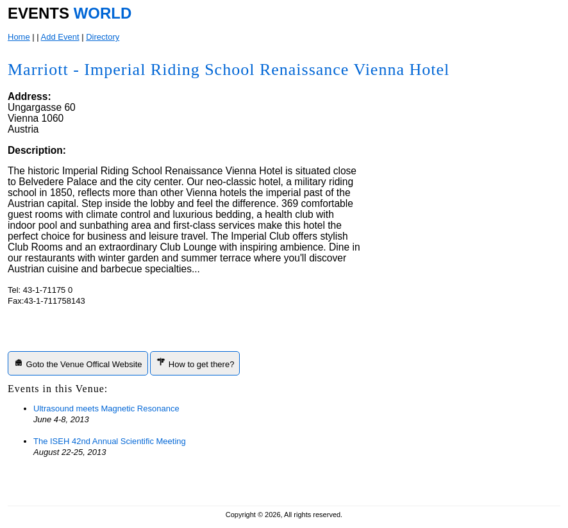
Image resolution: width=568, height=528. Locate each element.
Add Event (60, 37)
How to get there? (195, 363)
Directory (102, 37)
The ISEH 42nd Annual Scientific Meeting (109, 441)
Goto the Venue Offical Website (77, 363)
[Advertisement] (461, 306)
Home (19, 37)
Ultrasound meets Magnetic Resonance (106, 408)
